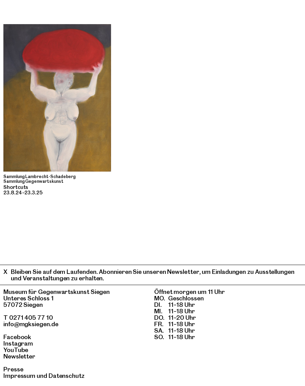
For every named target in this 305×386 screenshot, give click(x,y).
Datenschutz (67, 375)
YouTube (15, 349)
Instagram (18, 343)
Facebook (17, 336)
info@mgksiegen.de (30, 324)
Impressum (19, 375)
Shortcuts (15, 187)
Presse (13, 369)
